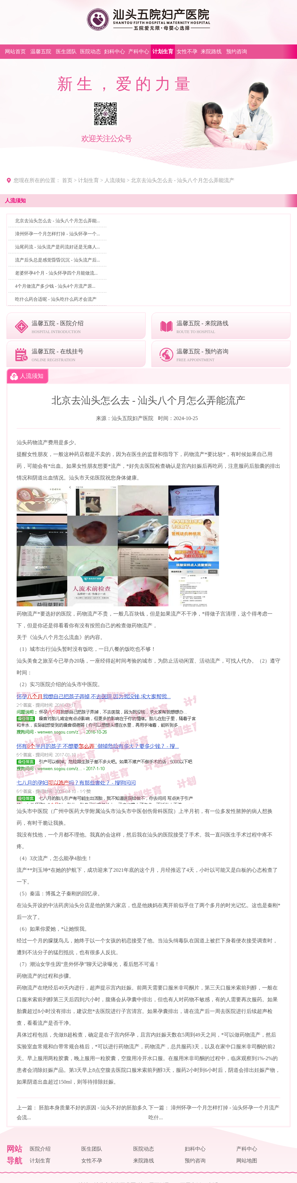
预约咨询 (236, 51)
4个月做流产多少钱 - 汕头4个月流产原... (55, 286)
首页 (67, 180)
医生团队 (66, 51)
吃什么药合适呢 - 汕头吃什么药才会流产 (56, 299)
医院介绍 (40, 1149)
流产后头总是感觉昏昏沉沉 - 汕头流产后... (57, 260)
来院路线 (211, 51)
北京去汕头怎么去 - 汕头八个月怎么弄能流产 (182, 180)
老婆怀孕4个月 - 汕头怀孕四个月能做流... (56, 273)
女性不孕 (187, 51)
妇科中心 (114, 51)
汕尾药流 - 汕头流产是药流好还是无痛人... (57, 247)
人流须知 (114, 180)
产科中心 (138, 51)
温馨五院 (40, 51)
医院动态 (90, 51)
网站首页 (15, 51)
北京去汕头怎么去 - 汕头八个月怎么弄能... (57, 220)
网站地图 (246, 1160)
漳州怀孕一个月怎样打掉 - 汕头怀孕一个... (57, 233)
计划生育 (162, 51)
